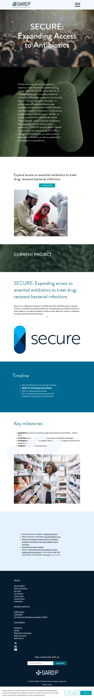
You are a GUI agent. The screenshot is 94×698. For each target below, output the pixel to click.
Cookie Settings (72, 693)
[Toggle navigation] (77, 4)
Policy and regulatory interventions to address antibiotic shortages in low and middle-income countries (40, 540)
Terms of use (47, 683)
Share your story (20, 634)
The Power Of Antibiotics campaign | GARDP (30, 616)
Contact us (18, 627)
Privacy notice (47, 686)
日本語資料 (18, 613)
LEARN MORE (47, 185)
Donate (16, 629)
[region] (47, 692)
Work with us (19, 637)
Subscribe (60, 662)
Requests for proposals (22, 632)
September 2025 (50, 533)
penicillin (27, 124)
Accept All (86, 693)
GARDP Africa (19, 611)
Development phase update (33, 546)
